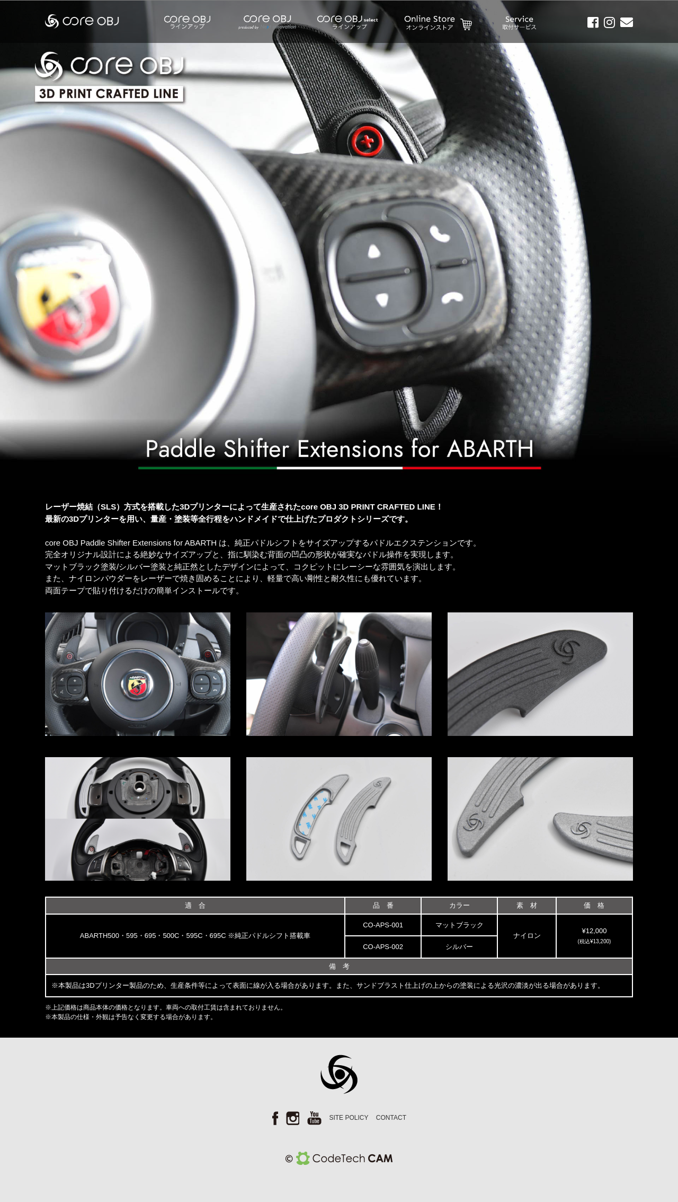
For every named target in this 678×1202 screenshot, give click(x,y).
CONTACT (391, 1117)
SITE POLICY (348, 1117)
